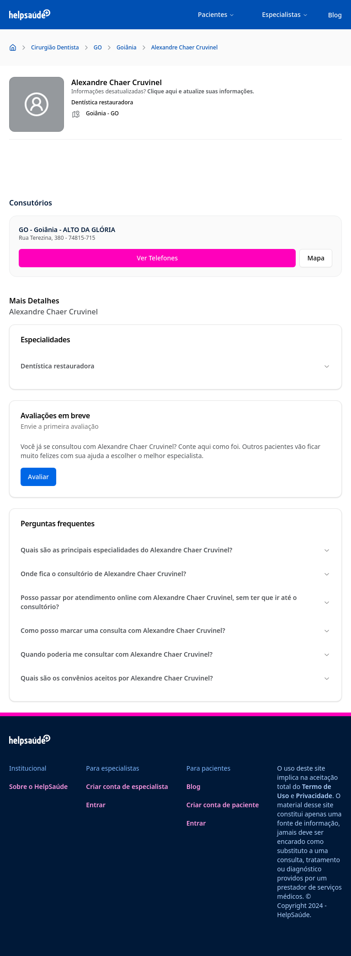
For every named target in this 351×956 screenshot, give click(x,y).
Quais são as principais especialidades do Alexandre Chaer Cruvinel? (175, 550)
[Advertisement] (175, 169)
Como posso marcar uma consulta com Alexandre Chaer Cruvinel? (175, 630)
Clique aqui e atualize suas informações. (200, 91)
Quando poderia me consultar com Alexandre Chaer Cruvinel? (175, 654)
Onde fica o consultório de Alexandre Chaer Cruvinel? (175, 573)
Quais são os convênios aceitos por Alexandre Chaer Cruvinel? (175, 678)
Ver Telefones (157, 258)
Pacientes (216, 14)
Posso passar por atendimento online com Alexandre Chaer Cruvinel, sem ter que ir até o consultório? (175, 602)
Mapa (315, 258)
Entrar (96, 804)
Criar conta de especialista (127, 786)
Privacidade (314, 795)
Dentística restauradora (175, 366)
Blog (335, 15)
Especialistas (285, 14)
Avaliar (38, 476)
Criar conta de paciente (222, 804)
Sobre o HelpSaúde (38, 786)
